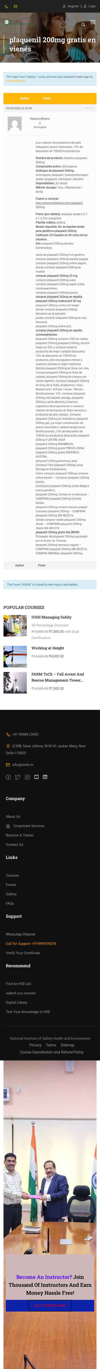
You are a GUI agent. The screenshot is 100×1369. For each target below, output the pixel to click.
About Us (13, 816)
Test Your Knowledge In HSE (28, 1012)
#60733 (90, 108)
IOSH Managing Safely (51, 617)
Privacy (35, 1045)
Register (71, 6)
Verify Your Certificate (23, 953)
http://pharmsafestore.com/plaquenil (59, 203)
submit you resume (21, 993)
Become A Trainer (20, 835)
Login (90, 6)
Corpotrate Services (25, 826)
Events (11, 885)
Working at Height (47, 647)
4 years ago (81, 76)
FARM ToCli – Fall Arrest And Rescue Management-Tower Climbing (57, 680)
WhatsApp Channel (20, 934)
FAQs (10, 903)
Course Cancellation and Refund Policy (52, 1052)
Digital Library (16, 1002)
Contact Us (14, 845)
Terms (51, 1045)
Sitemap (67, 1045)
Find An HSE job (18, 984)
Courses (12, 875)
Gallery (11, 894)
